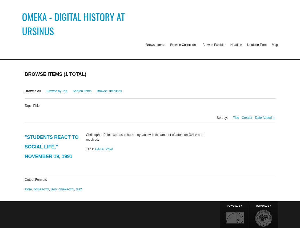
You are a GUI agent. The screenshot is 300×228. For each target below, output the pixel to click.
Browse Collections (183, 45)
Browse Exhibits (213, 45)
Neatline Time (257, 45)
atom (28, 189)
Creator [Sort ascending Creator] (247, 118)
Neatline (236, 45)
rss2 (79, 189)
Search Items (82, 91)
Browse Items (155, 45)
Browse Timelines (109, 91)
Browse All (33, 91)
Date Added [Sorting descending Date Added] (264, 118)
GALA (99, 149)
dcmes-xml (41, 189)
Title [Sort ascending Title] (236, 118)
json (54, 189)
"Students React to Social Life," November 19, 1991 (52, 147)
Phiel (109, 149)
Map (275, 45)
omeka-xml (66, 189)
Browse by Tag (56, 91)
